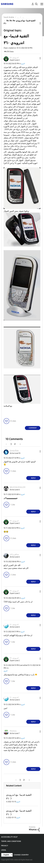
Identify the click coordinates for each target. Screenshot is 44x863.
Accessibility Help (9, 837)
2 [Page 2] (14, 444)
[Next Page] (19, 444)
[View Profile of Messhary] (13, 731)
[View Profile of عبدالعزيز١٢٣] (14, 554)
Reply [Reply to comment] (33, 478)
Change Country (21, 855)
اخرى (23, 64)
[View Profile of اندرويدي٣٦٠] (14, 58)
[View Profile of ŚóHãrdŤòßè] (14, 451)
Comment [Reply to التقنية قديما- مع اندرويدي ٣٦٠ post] (33, 428)
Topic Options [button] (36, 23)
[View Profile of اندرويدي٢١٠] (14, 625)
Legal (3, 850)
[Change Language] (7, 855)
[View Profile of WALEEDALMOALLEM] (17, 487)
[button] (36, 58)
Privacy (4, 846)
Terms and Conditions (11, 841)
